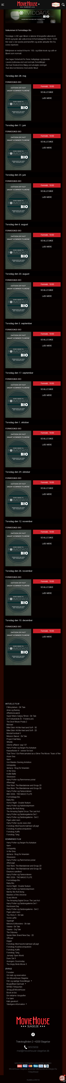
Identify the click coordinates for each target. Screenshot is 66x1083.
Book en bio (12, 992)
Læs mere (47, 98)
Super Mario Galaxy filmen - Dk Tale (21, 716)
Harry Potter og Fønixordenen (19, 791)
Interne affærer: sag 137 (17, 745)
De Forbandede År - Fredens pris (20, 719)
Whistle (10, 742)
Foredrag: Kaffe (13, 832)
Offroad (10, 938)
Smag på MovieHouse (16, 990)
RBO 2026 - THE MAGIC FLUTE (19, 794)
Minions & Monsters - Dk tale (18, 924)
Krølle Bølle (11, 774)
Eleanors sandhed (14, 871)
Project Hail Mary (14, 739)
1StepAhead (33, 1072)
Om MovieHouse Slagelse (17, 978)
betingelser (29, 1063)
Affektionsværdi (13, 713)
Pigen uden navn (13, 820)
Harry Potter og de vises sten (19, 823)
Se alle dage (47, 92)
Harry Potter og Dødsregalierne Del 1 (22, 814)
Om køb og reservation (16, 975)
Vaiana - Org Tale (14, 929)
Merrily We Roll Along (15, 808)
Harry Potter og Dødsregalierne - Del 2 (22, 817)
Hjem (9, 759)
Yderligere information (16, 1004)
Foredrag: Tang (13, 834)
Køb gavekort (12, 1001)
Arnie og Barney (13, 710)
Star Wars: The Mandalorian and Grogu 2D (24, 785)
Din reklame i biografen (16, 995)
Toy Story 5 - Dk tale (15, 915)
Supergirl (10, 921)
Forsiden (10, 972)
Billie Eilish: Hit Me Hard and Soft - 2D (22, 730)
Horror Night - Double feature (19, 803)
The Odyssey (12, 932)
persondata (39, 1063)
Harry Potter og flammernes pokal (21, 779)
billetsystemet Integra (45, 1069)
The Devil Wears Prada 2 (17, 722)
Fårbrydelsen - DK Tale (16, 707)
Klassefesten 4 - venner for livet (20, 751)
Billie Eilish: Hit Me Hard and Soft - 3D (22, 727)
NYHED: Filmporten (14, 987)
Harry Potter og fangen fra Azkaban (21, 748)
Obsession (11, 777)
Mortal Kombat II (14, 733)
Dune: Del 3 (11, 958)
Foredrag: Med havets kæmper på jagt (23, 826)
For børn (10, 998)
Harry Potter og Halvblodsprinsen (20, 806)
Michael (10, 724)
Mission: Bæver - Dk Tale (17, 736)
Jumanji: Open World (15, 955)
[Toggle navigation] (3, 4)
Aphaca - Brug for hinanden (18, 768)
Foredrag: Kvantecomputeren (19, 829)
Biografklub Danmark (16, 984)
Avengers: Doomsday (16, 961)
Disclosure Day (13, 906)
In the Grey (11, 771)
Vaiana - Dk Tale (13, 926)
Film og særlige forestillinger (18, 981)
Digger (9, 941)
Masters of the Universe (16, 895)
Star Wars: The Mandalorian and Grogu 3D (24, 788)
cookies (48, 1063)
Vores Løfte (11, 918)
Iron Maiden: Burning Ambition (19, 762)
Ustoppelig (11, 765)
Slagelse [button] (29, 3)
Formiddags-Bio (13, 797)
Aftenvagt (11, 782)
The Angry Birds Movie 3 (17, 964)
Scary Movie (12, 897)
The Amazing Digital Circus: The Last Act (23, 811)
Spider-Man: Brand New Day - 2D (20, 935)
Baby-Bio (10, 800)
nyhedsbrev (19, 1063)
